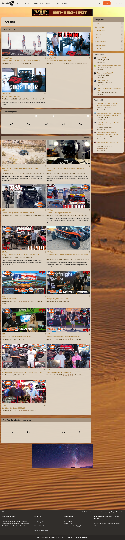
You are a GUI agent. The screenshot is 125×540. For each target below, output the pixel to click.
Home (18, 3)
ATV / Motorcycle (100, 41)
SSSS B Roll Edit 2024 (10, 321)
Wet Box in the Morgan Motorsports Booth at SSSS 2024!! (22, 396)
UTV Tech (50, 230)
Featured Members (101, 49)
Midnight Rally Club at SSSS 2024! (58, 321)
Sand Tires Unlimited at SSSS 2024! (59, 396)
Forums (26, 3)
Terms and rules (95, 514)
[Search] (119, 3)
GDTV (4, 230)
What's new (37, 3)
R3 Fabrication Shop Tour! (11, 98)
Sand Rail (98, 34)
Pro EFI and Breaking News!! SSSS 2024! (16, 360)
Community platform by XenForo (56, 537)
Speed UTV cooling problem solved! (59, 233)
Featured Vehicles (7, 185)
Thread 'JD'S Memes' (103, 58)
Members (65, 3)
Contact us (85, 514)
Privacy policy (105, 514)
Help (112, 514)
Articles (48, 3)
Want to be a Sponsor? (41, 531)
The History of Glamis (40, 523)
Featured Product (7, 59)
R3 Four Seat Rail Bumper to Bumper (59, 61)
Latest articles (9, 29)
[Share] (45, 59)
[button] (30, 3)
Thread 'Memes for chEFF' (105, 73)
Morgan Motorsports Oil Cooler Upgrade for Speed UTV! (21, 276)
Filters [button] (86, 156)
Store (57, 3)
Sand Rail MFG (51, 59)
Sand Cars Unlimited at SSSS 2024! (14, 433)
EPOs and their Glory (40, 527)
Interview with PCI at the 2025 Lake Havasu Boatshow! (21, 61)
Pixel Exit (85, 537)
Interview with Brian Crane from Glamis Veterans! (63, 360)
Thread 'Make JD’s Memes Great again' (109, 65)
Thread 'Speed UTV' (103, 80)
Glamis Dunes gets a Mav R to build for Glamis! (18, 233)
